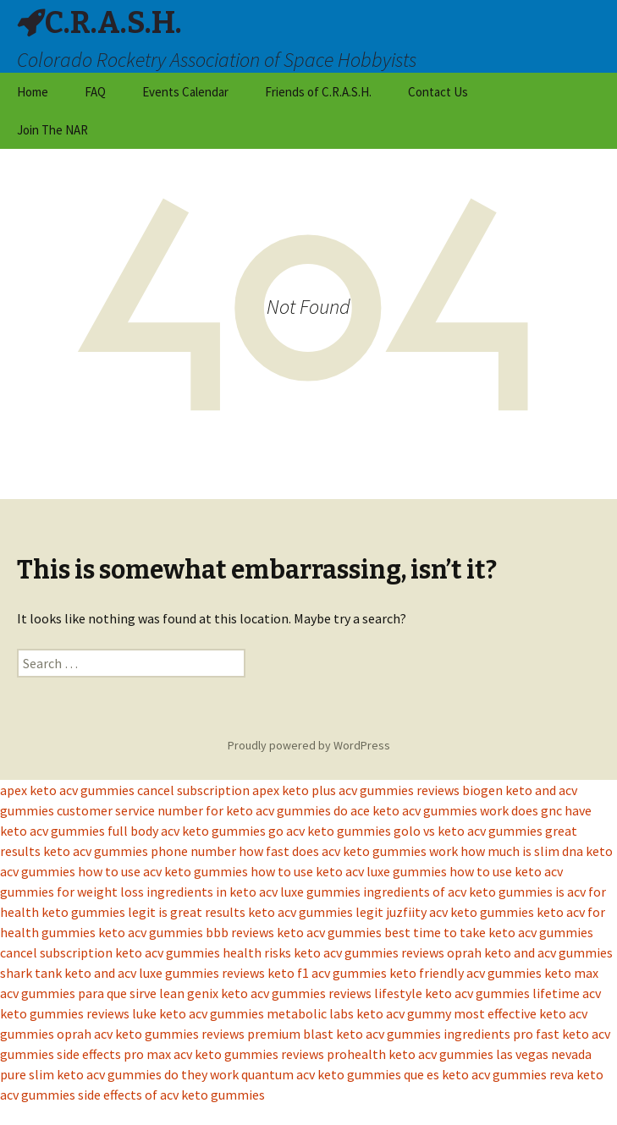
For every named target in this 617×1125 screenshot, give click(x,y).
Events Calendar (185, 92)
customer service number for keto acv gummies (194, 810)
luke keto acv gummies (198, 1013)
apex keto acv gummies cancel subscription (125, 790)
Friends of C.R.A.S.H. (318, 92)
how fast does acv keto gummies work (348, 850)
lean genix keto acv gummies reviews (265, 993)
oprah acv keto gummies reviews (151, 1033)
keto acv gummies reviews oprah (388, 952)
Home (32, 92)
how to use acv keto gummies (163, 871)
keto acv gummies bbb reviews (186, 932)
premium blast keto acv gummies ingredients (378, 1033)
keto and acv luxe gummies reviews (164, 972)
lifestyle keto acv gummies (452, 993)
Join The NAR (52, 130)
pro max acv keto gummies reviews (224, 1053)
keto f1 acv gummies (327, 972)
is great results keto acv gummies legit (270, 911)
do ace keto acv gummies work (421, 810)
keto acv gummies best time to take (381, 932)
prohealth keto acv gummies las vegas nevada (459, 1053)
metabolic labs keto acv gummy (359, 1013)
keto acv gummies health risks (203, 952)
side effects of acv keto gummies (171, 1094)
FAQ (95, 92)
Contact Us (438, 92)
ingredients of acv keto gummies (458, 891)
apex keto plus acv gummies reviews (356, 790)
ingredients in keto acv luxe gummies (253, 891)
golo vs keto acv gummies (468, 830)
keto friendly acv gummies (465, 972)
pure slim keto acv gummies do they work (119, 1074)
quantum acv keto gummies (321, 1074)
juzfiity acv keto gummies (460, 911)
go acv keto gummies (329, 830)
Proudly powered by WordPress (309, 745)
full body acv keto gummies (186, 830)
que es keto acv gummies (475, 1074)
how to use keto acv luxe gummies (349, 871)
